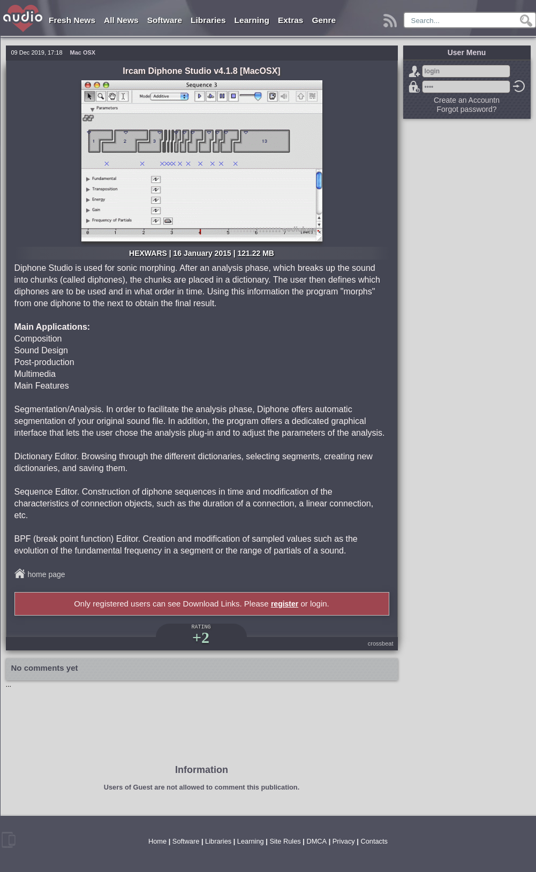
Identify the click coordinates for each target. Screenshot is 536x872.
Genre (324, 20)
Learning (252, 20)
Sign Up (414, 71)
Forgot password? (414, 87)
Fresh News (72, 20)
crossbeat (381, 643)
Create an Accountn (467, 100)
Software (164, 20)
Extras (290, 20)
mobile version (9, 840)
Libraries (208, 20)
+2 (200, 637)
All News (121, 20)
